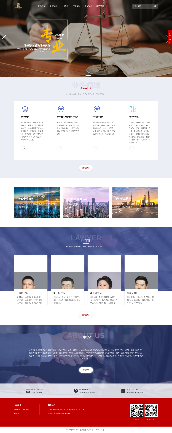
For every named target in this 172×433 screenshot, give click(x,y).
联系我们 (88, 6)
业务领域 (65, 6)
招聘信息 (17, 409)
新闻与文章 (100, 6)
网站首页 (41, 6)
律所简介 (26, 409)
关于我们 (53, 6)
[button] (83, 75)
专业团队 (76, 6)
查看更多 (86, 168)
